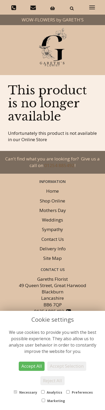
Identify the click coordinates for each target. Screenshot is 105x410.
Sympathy (52, 229)
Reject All (52, 380)
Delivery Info (53, 249)
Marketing (53, 401)
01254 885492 (59, 165)
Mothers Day (52, 210)
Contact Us (52, 239)
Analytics (51, 392)
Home (52, 191)
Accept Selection (67, 366)
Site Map (52, 258)
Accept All (31, 366)
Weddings (52, 220)
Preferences (79, 392)
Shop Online (52, 201)
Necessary (25, 392)
